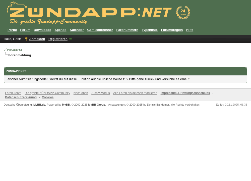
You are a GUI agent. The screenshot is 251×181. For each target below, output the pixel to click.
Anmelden (37, 39)
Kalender (77, 30)
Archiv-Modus (100, 93)
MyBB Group (96, 104)
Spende (61, 30)
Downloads (42, 30)
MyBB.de (39, 104)
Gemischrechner (100, 30)
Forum (25, 30)
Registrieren (58, 39)
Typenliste (150, 30)
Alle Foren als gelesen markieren (135, 93)
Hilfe (189, 30)
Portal (12, 30)
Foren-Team (13, 93)
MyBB (66, 104)
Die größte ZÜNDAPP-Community (47, 93)
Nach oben (81, 93)
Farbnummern (127, 30)
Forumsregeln (172, 30)
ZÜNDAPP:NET (14, 50)
